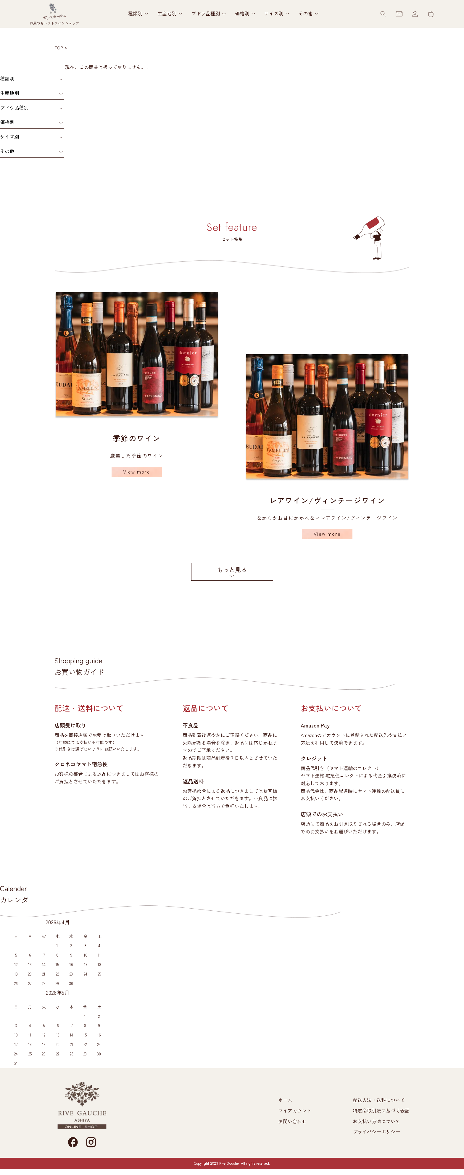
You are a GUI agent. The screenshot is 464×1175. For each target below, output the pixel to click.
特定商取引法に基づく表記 (381, 1110)
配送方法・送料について (379, 1099)
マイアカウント (294, 1110)
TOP (58, 48)
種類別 (7, 78)
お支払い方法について (376, 1121)
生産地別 (9, 92)
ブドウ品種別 (14, 107)
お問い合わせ (292, 1121)
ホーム (285, 1099)
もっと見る (232, 569)
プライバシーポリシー (376, 1131)
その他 (7, 150)
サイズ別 (9, 136)
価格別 (7, 121)
